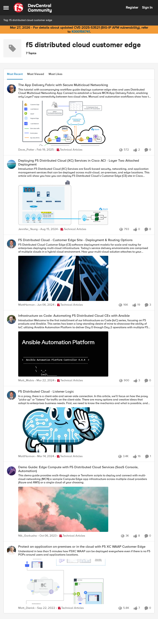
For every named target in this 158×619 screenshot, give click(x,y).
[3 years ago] (45, 608)
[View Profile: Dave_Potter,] (11, 88)
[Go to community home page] (32, 7)
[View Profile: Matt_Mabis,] (11, 319)
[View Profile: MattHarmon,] (11, 243)
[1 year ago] (44, 150)
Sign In (147, 7)
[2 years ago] (45, 305)
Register (132, 7)
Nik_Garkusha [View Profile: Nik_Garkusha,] (27, 536)
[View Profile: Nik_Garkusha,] (11, 470)
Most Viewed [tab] (35, 74)
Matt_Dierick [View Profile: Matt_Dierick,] (26, 608)
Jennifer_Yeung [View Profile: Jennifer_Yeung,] (28, 229)
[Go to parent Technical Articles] (68, 150)
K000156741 (81, 32)
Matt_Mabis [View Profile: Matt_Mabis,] (26, 380)
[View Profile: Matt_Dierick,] (11, 550)
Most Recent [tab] (15, 74)
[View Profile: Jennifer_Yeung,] (11, 164)
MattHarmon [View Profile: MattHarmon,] (26, 305)
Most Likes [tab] (55, 74)
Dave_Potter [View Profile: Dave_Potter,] (26, 149)
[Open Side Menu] (6, 7)
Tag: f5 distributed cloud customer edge (27, 20)
